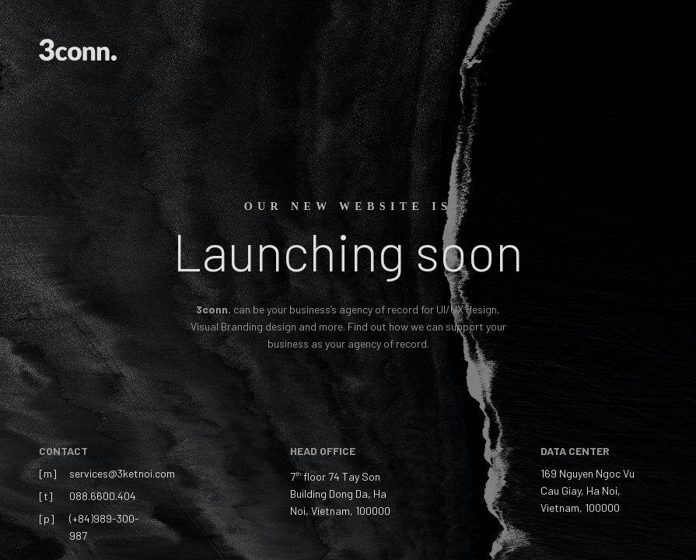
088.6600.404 (102, 495)
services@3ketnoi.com (122, 473)
